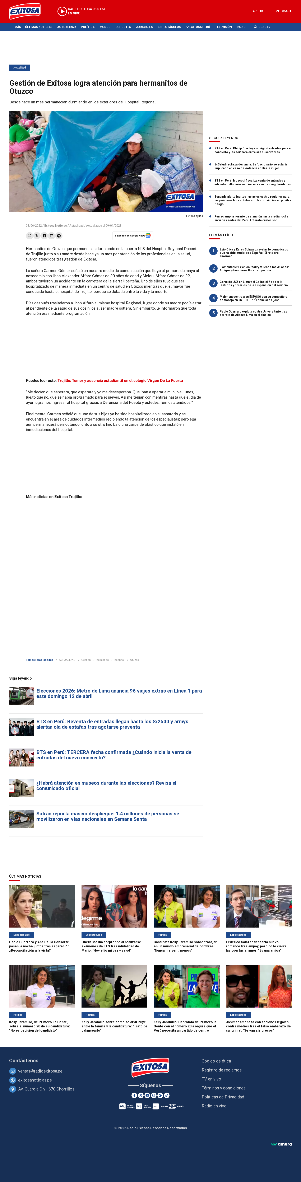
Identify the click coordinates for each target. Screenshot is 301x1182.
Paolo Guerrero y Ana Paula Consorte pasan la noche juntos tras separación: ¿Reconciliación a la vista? (39, 946)
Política (87, 27)
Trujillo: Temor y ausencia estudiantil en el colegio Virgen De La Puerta (120, 380)
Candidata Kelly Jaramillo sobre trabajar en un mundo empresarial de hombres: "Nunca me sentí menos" (185, 946)
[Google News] (160, 1095)
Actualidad (66, 27)
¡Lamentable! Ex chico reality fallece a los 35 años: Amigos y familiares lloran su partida (254, 268)
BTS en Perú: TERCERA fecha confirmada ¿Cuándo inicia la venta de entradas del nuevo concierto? (113, 755)
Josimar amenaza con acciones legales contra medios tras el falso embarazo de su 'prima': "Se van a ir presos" (258, 1026)
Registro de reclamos (222, 1070)
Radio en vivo (214, 1105)
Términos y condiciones (224, 1087)
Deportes (123, 27)
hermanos (103, 659)
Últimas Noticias (38, 27)
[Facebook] (134, 1095)
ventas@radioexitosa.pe (40, 1071)
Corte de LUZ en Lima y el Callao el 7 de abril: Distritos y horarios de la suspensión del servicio (254, 283)
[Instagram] (154, 1095)
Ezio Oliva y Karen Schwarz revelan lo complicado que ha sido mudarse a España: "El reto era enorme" (254, 253)
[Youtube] (147, 1095)
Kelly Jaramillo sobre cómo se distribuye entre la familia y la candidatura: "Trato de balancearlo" (114, 1026)
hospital (119, 659)
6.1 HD (258, 11)
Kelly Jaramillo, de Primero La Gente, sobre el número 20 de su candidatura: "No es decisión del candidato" (39, 1026)
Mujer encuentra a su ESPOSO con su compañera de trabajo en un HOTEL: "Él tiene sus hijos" (253, 298)
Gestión (86, 659)
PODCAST (284, 11)
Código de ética (216, 1061)
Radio (241, 27)
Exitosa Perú (199, 27)
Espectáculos (169, 27)
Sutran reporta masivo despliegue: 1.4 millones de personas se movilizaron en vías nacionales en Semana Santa (107, 816)
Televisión (223, 27)
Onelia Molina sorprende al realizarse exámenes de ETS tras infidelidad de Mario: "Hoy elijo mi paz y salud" (111, 946)
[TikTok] (167, 1095)
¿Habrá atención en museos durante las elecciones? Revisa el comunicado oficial (106, 785)
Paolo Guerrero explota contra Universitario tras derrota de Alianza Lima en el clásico (253, 313)
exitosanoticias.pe (35, 1080)
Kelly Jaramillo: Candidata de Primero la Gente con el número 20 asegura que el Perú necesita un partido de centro (185, 1026)
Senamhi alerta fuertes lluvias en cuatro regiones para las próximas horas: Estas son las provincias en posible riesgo (252, 200)
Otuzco (134, 659)
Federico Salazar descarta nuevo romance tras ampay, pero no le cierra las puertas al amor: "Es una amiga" (256, 946)
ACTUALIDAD (67, 659)
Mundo (105, 27)
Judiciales (144, 27)
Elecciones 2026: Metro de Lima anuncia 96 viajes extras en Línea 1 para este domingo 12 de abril (119, 693)
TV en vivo (211, 1079)
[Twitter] (141, 1095)
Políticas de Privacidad (223, 1096)
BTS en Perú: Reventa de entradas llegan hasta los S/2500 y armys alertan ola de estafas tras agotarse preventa (112, 724)
